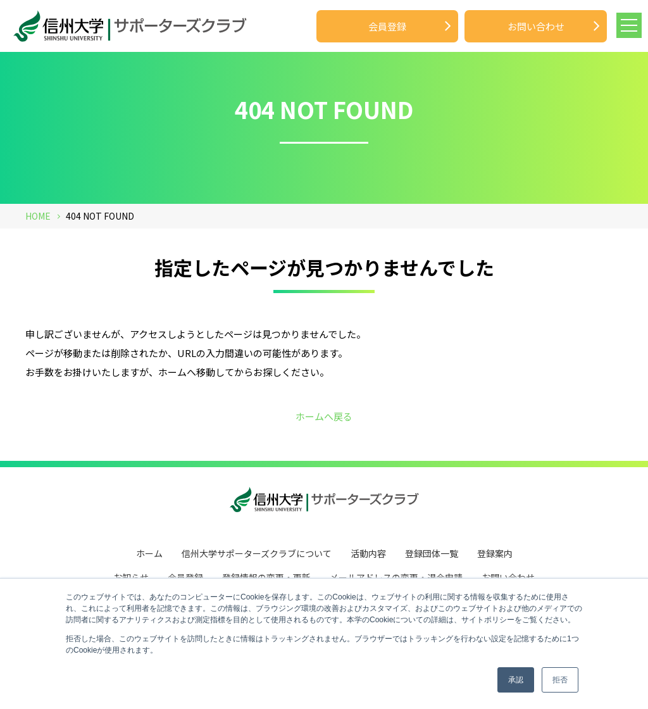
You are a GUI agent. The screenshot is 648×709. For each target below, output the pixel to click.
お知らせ (131, 574)
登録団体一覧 (431, 552)
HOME (38, 216)
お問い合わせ (536, 26)
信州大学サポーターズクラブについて (257, 552)
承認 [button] (515, 679)
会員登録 (387, 26)
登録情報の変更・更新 (266, 574)
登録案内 (495, 552)
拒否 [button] (560, 679)
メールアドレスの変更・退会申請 (396, 574)
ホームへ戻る (324, 416)
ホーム (149, 552)
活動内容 (368, 552)
